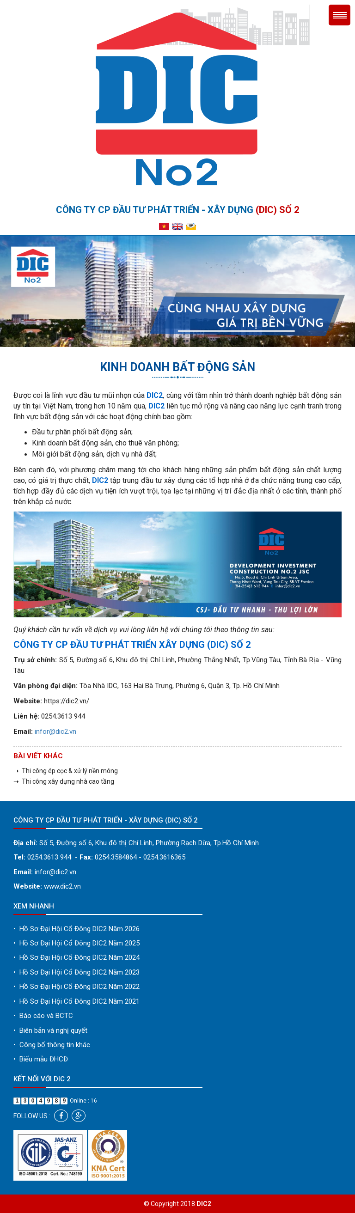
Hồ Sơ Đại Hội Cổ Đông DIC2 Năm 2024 (76, 957)
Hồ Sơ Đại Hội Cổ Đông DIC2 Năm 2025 (76, 943)
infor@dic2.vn (55, 731)
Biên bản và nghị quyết (50, 1030)
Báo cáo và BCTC (43, 1016)
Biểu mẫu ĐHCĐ (40, 1059)
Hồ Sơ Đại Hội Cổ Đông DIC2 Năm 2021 (76, 1001)
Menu (339, 15)
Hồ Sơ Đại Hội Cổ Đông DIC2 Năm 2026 (76, 929)
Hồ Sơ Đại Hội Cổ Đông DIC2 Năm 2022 (76, 986)
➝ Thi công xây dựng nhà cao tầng (63, 781)
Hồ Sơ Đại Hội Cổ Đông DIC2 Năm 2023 (76, 972)
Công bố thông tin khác (51, 1045)
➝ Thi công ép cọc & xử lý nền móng (65, 770)
